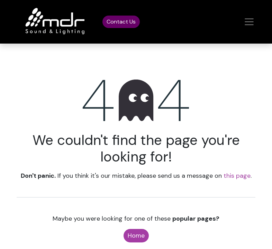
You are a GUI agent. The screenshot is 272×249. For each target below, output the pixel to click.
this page (237, 176)
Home (136, 235)
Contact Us (121, 21)
